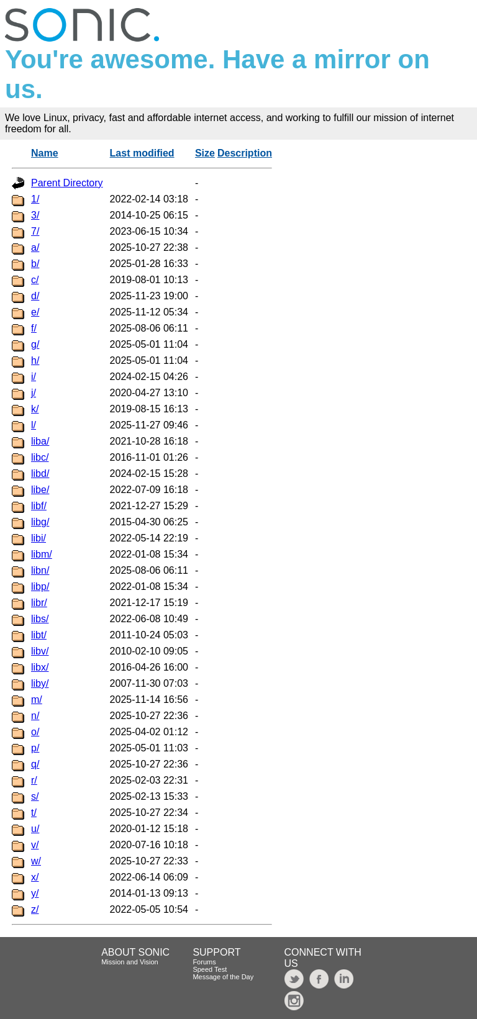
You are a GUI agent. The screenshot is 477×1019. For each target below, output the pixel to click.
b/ (35, 263)
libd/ (40, 473)
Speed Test (210, 969)
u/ (35, 828)
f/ (34, 328)
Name (44, 153)
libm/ (41, 554)
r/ (34, 780)
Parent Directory (67, 183)
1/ (35, 199)
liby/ (39, 683)
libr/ (39, 602)
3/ (35, 215)
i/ (33, 376)
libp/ (40, 586)
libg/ (40, 522)
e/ (35, 312)
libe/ (40, 489)
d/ (35, 296)
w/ (36, 861)
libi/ (38, 538)
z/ (35, 909)
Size (205, 153)
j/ (33, 392)
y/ (35, 893)
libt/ (39, 635)
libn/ (40, 570)
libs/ (39, 619)
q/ (35, 764)
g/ (35, 344)
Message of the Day (223, 977)
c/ (35, 279)
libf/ (39, 505)
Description (244, 153)
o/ (35, 732)
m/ (36, 699)
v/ (35, 845)
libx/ (39, 667)
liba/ (40, 441)
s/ (35, 796)
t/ (34, 812)
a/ (35, 247)
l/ (33, 425)
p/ (35, 748)
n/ (35, 715)
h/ (35, 360)
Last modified (142, 153)
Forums (204, 962)
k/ (35, 409)
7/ (35, 231)
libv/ (39, 651)
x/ (35, 877)
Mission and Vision (129, 962)
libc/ (39, 457)
